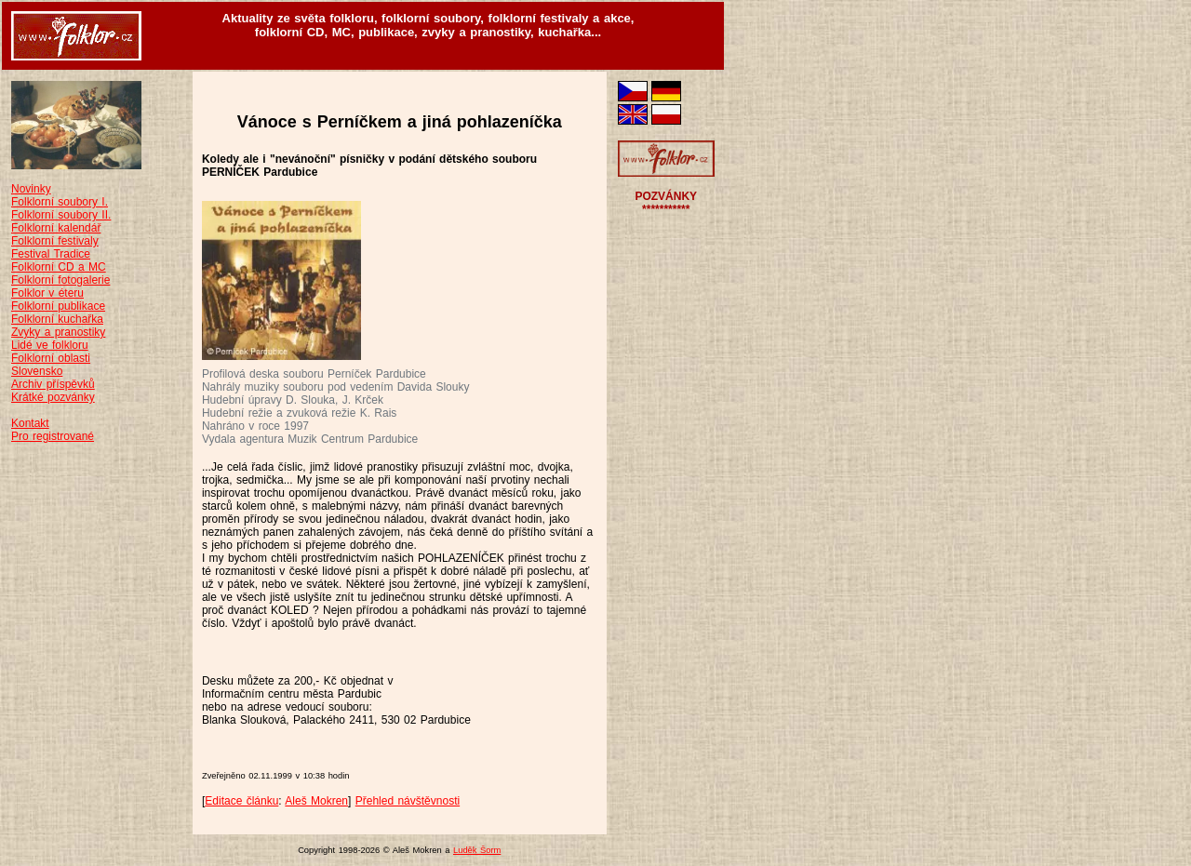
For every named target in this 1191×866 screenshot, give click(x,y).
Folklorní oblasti (50, 358)
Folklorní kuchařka (57, 319)
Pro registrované (52, 436)
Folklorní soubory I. (59, 201)
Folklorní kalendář (55, 227)
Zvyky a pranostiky (58, 332)
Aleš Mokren (316, 800)
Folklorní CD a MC (58, 266)
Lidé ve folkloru (49, 345)
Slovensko (36, 371)
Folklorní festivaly (55, 240)
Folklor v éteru (47, 293)
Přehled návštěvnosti (407, 800)
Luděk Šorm (477, 850)
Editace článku (241, 800)
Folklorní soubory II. (61, 214)
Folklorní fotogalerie (60, 279)
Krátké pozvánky (53, 397)
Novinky (31, 188)
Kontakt (30, 423)
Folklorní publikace (58, 306)
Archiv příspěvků (53, 384)
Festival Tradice (50, 253)
